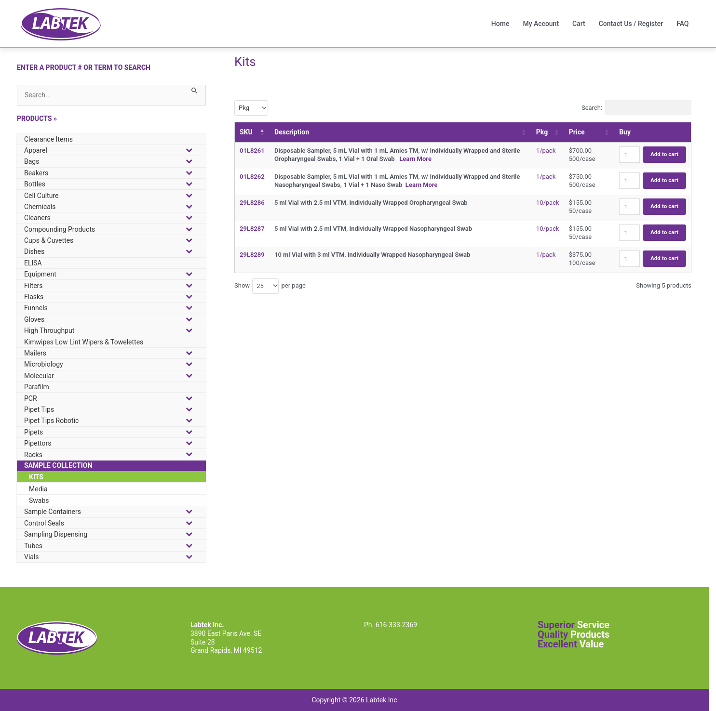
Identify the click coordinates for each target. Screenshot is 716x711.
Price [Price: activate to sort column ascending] (577, 132)
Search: (636, 107)
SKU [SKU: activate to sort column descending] (246, 132)
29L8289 (252, 254)
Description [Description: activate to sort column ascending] (291, 132)
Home (500, 23)
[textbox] (247, 107)
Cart (578, 23)
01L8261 (252, 150)
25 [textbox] (260, 286)
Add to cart (664, 154)
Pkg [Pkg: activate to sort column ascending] (542, 132)
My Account (541, 23)
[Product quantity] (629, 154)
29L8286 (252, 202)
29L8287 (252, 228)
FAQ (682, 23)
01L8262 (252, 176)
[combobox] (251, 108)
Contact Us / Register (631, 23)
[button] (111, 229)
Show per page (270, 286)
